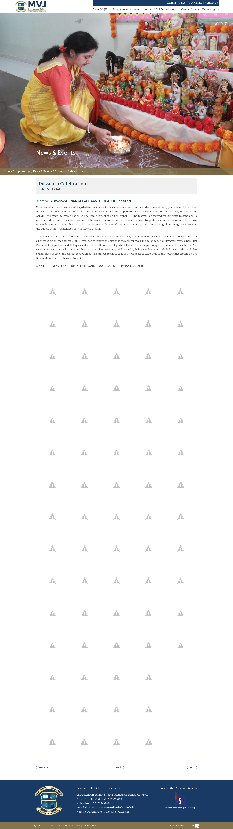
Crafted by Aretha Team (183, 826)
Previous (43, 767)
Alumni (171, 2)
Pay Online (195, 2)
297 (109, 798)
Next (191, 767)
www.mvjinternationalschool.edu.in (108, 811)
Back (119, 767)
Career (183, 2)
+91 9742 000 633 (100, 803)
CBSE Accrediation (164, 9)
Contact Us (211, 2)
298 (115, 798)
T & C (96, 787)
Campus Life (188, 9)
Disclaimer (82, 787)
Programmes (120, 9)
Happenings (209, 9)
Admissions (141, 9)
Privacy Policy (112, 787)
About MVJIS (100, 9)
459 (120, 798)
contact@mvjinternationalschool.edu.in (111, 807)
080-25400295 (98, 798)
